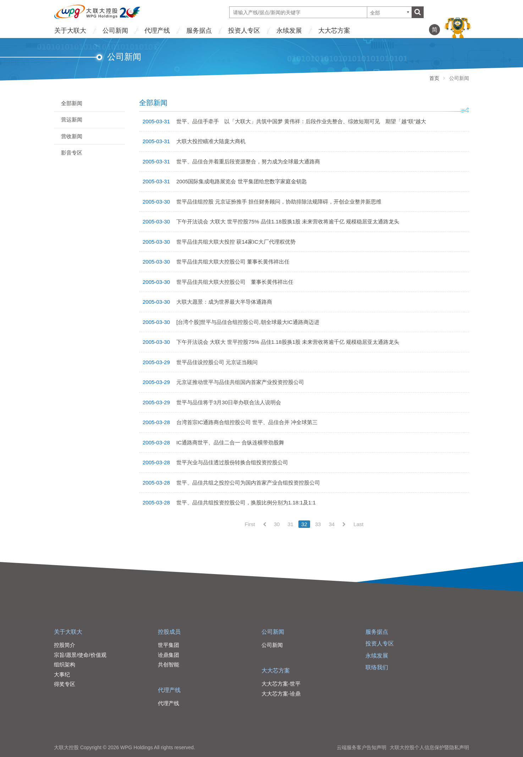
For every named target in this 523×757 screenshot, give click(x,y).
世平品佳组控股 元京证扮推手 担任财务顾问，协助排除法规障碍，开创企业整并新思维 (278, 202)
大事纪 (62, 674)
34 (332, 524)
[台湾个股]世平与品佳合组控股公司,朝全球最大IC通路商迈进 (247, 322)
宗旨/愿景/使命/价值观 (80, 655)
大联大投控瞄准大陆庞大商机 (211, 141)
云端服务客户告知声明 (361, 747)
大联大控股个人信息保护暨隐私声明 (429, 747)
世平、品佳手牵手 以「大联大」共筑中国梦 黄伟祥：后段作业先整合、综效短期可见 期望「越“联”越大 (301, 121)
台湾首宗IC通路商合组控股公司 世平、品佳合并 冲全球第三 (247, 422)
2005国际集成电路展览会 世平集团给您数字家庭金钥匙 (241, 181)
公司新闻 (115, 30)
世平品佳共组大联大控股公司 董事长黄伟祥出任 (233, 262)
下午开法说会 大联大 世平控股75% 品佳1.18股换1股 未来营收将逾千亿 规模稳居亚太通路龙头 (287, 221)
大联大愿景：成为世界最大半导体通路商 (224, 302)
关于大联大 (70, 30)
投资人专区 (244, 30)
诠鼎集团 (168, 655)
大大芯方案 (334, 30)
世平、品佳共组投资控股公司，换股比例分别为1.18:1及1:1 (246, 502)
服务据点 (199, 30)
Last (358, 524)
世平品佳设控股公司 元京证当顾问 (217, 362)
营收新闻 (71, 136)
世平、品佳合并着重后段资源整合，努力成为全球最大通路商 (248, 161)
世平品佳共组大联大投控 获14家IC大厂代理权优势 (236, 242)
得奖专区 (64, 684)
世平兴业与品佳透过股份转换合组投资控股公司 (232, 462)
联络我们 (376, 667)
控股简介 (64, 645)
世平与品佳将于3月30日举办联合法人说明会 (228, 402)
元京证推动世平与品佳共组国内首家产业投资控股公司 (240, 382)
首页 (434, 78)
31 (290, 524)
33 (318, 524)
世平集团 (168, 645)
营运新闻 (71, 120)
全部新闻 (71, 103)
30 (277, 524)
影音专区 (71, 153)
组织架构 (64, 664)
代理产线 (157, 30)
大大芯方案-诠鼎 (281, 694)
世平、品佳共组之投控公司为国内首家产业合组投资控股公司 (248, 483)
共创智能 (168, 664)
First (250, 524)
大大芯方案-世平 (281, 684)
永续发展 (289, 30)
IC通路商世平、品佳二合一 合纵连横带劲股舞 (230, 442)
